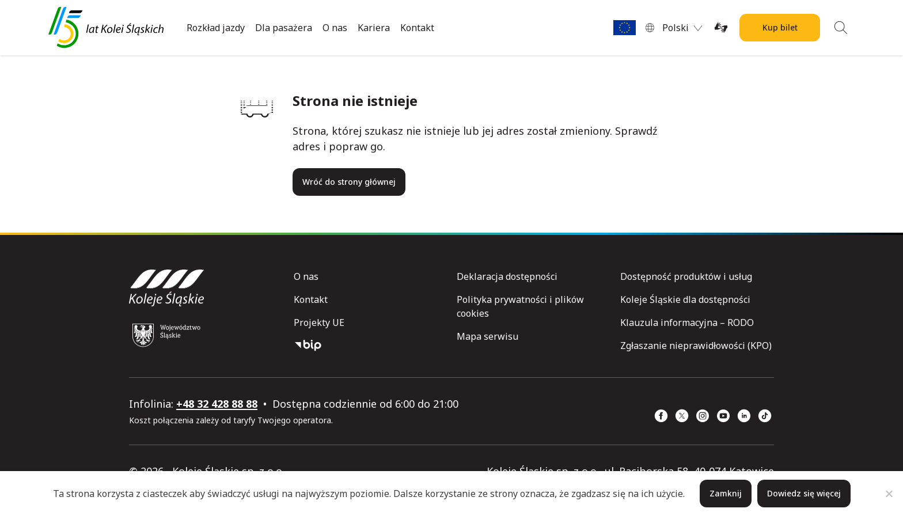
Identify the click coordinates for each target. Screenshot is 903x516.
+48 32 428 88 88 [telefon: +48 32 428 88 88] (216, 404)
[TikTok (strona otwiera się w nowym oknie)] (765, 416)
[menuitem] (682, 27)
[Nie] (888, 493)
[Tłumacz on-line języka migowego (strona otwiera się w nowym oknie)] (721, 27)
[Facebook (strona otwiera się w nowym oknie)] (661, 416)
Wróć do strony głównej (349, 181)
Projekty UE (319, 322)
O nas (334, 27)
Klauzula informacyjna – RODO (687, 322)
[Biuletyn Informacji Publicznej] (370, 345)
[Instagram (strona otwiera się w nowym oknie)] (702, 416)
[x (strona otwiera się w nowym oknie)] (682, 416)
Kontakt (417, 27)
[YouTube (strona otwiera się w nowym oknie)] (723, 416)
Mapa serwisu (487, 336)
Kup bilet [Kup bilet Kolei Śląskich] (780, 27)
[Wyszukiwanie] (841, 27)
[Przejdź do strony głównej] (106, 27)
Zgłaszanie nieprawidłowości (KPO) (696, 345)
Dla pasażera (283, 27)
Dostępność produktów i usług (686, 276)
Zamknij (725, 493)
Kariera (374, 27)
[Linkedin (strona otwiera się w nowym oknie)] (744, 416)
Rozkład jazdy (216, 27)
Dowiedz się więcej (804, 493)
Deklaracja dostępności (507, 276)
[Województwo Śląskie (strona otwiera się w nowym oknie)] (166, 335)
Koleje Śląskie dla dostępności (685, 299)
